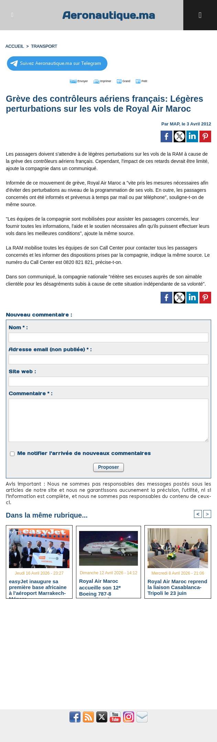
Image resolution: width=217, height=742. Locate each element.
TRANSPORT (43, 45)
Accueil (14, 45)
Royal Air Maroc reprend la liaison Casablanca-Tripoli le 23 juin (177, 586)
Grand (129, 79)
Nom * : (18, 326)
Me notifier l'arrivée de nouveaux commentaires (84, 452)
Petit (152, 79)
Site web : (22, 370)
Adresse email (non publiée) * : (50, 348)
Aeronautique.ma (108, 15)
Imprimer (100, 79)
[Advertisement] (108, 657)
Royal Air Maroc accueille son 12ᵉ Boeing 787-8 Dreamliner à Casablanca (100, 585)
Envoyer (69, 79)
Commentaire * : (30, 392)
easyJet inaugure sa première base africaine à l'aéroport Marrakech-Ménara (38, 586)
